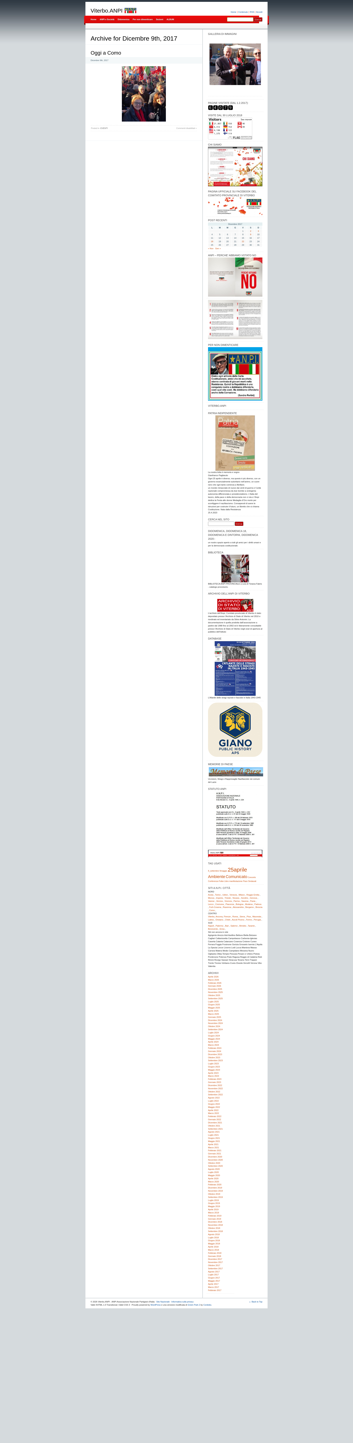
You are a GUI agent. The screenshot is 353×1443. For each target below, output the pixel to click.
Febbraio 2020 (214, 1184)
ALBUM (170, 19)
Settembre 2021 (215, 1129)
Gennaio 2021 (214, 1153)
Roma (235, 916)
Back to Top (257, 1302)
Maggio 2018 (214, 1243)
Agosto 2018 (214, 1234)
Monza (211, 898)
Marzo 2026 (213, 980)
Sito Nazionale (163, 1302)
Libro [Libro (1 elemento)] (226, 881)
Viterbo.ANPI (107, 11)
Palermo (219, 926)
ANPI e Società (107, 19)
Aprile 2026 (213, 977)
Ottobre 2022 (214, 1092)
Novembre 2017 (215, 1262)
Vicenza (228, 901)
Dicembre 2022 (215, 1085)
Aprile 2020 (213, 1178)
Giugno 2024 (214, 1036)
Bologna (239, 904)
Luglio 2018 (213, 1237)
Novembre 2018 (215, 1225)
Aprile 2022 (213, 1110)
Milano (242, 895)
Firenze (227, 916)
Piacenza (230, 904)
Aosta (210, 895)
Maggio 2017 (214, 1281)
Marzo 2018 (213, 1250)
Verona (219, 901)
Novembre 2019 (215, 1191)
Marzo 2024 (213, 1045)
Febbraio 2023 (214, 1079)
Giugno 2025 (214, 1004)
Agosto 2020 (214, 1169)
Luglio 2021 (213, 1135)
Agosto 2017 (214, 1272)
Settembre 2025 (215, 998)
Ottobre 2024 (214, 1026)
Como (212, 910)
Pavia (252, 901)
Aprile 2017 (213, 1284)
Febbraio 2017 (214, 1290)
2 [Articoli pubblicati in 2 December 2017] (250, 231)
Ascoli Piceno (238, 920)
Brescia (259, 907)
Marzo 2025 (213, 1014)
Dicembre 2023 (215, 1054)
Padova (257, 904)
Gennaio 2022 (214, 1119)
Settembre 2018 (215, 1231)
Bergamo (249, 907)
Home (233, 12)
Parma (237, 901)
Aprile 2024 (213, 1042)
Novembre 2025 (215, 992)
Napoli (211, 926)
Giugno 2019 (214, 1203)
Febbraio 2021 (214, 1150)
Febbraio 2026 (214, 983)
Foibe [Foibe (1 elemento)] (221, 881)
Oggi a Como (106, 53)
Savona (244, 901)
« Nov (210, 248)
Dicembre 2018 (215, 1222)
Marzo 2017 (213, 1287)
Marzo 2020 (213, 1182)
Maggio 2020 (214, 1175)
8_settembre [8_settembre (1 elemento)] (213, 871)
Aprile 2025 (213, 1011)
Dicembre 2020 (215, 1157)
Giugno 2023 (214, 1067)
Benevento (213, 929)
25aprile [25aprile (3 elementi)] (237, 870)
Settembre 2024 (215, 1029)
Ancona (219, 916)
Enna (222, 929)
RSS (252, 12)
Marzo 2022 (213, 1113)
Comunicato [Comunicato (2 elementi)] (236, 876)
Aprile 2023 (213, 1073)
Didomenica (123, 19)
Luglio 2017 (213, 1274)
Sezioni (159, 19)
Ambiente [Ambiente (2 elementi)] (216, 876)
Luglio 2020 (213, 1172)
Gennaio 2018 (214, 1256)
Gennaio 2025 (214, 1017)
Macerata (256, 916)
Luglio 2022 (213, 1101)
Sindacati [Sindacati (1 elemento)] (252, 881)
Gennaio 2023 (214, 1082)
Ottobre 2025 (214, 995)
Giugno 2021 (214, 1138)
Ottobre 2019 (214, 1194)
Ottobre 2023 (214, 1057)
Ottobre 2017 (214, 1265)
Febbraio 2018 (214, 1253)
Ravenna (227, 907)
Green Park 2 (194, 1305)
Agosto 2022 (214, 1098)
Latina (211, 920)
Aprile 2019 (213, 1209)
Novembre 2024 (215, 1023)
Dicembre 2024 (215, 1020)
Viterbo (211, 916)
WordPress (156, 1305)
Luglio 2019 (213, 1200)
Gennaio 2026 (214, 986)
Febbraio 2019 (214, 1216)
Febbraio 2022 (214, 1116)
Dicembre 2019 (215, 1188)
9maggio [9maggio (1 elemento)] (223, 871)
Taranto (251, 926)
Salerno (234, 926)
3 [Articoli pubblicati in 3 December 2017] (258, 231)
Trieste (227, 898)
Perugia (257, 920)
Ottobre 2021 (214, 1126)
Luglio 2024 (213, 1032)
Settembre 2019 (215, 1197)
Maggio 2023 (214, 1070)
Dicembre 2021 (215, 1122)
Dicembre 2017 (215, 1259)
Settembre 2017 (215, 1268)
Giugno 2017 (214, 1278)
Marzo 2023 (213, 1076)
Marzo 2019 (213, 1213)
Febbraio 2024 (214, 1048)
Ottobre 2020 (214, 1163)
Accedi (259, 12)
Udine (225, 895)
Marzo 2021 (213, 1147)
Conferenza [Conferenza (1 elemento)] (213, 881)
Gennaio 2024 (214, 1051)
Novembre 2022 (215, 1088)
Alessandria (238, 907)
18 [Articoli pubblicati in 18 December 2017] (212, 241)
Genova (253, 898)
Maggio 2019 (214, 1206)
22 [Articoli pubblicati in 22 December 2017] (243, 241)
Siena (242, 916)
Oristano (219, 920)
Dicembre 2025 (215, 989)
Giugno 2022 (214, 1104)
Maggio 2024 (214, 1039)
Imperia (219, 898)
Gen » (218, 248)
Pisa (249, 916)
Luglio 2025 (213, 1001)
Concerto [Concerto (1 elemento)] (252, 877)
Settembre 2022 (215, 1094)
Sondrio (244, 898)
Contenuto (243, 12)
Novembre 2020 (215, 1160)
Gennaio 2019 (214, 1219)
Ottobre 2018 (214, 1228)
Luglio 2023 (213, 1063)
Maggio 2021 (214, 1141)
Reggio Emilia (252, 895)
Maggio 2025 (214, 1008)
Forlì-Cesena (215, 907)
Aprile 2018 (213, 1247)
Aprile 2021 (213, 1144)
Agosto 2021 (214, 1132)
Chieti (227, 920)
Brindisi (242, 926)
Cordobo (207, 1305)
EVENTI (104, 128)
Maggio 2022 (214, 1107)
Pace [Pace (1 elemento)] (245, 881)
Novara (236, 898)
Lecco (211, 904)
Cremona (219, 904)
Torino (218, 895)
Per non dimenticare (143, 19)
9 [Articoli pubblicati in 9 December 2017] (250, 234)
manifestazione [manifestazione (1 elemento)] (236, 881)
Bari (227, 926)
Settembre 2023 (215, 1060)
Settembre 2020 (215, 1166)
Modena (249, 904)
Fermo (249, 920)
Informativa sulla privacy (182, 1302)
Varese (211, 901)
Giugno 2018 (214, 1240)
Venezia (233, 895)
